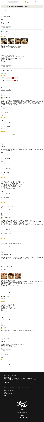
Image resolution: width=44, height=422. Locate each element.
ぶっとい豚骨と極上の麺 (5, 97)
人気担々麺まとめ (22, 379)
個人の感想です (4, 34)
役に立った (3, 27)
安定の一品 (3, 130)
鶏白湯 (19, 387)
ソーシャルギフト (15, 375)
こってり (13, 390)
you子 (4, 172)
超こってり (16, 390)
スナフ (4, 197)
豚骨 (9, 387)
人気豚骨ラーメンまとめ (28, 378)
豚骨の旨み (3, 146)
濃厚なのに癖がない (4, 327)
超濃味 (12, 393)
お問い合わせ (22, 415)
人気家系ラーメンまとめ (15, 379)
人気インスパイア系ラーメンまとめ (9, 380)
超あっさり (5, 390)
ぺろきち (4, 158)
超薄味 (5, 393)
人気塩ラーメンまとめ (14, 378)
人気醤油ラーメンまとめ (7, 378)
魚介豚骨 (14, 387)
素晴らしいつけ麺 (4, 200)
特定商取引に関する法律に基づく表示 (22, 412)
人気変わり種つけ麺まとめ (33, 380)
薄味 (6, 393)
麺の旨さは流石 (4, 269)
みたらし (4, 338)
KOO (3, 31)
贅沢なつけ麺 (3, 73)
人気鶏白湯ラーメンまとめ (29, 379)
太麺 (10, 396)
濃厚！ (2, 357)
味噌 (7, 387)
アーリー (4, 323)
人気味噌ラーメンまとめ (21, 378)
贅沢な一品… (3, 341)
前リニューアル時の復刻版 (6, 217)
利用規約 (22, 409)
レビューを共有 (8, 27)
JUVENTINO (5, 93)
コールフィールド (6, 266)
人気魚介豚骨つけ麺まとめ (25, 380)
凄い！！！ (3, 161)
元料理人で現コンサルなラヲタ (8, 214)
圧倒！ (2, 236)
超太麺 (12, 396)
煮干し (17, 387)
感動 (2, 19)
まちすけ (4, 126)
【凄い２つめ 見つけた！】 (6, 175)
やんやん (4, 143)
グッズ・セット (31, 387)
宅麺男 (4, 296)
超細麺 (5, 396)
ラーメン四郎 (5, 233)
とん (3, 112)
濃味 (10, 393)
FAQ (22, 413)
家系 (21, 387)
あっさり (8, 390)
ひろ (3, 354)
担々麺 (25, 387)
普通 (11, 390)
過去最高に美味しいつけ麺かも (7, 254)
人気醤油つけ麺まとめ (17, 380)
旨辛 (23, 387)
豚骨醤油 (11, 387)
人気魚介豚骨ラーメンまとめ (8, 379)
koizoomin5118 (5, 251)
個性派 (28, 387)
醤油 (4, 387)
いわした (4, 16)
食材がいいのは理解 (4, 300)
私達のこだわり (10, 375)
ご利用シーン (5, 375)
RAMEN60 (4, 70)
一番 (2, 115)
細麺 (6, 396)
